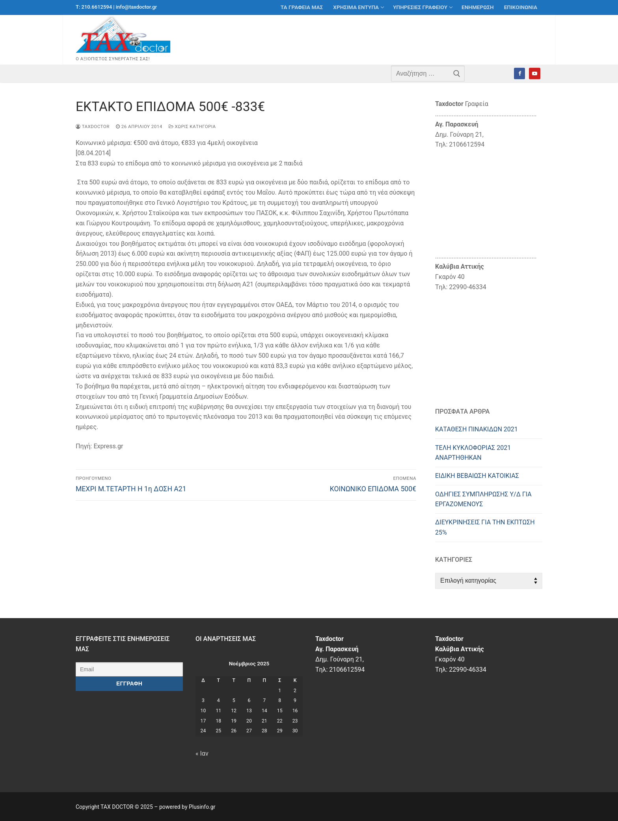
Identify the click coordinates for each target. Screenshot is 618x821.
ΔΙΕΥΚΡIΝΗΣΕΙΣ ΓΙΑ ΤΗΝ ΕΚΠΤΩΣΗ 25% (485, 527)
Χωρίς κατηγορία (192, 126)
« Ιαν (201, 753)
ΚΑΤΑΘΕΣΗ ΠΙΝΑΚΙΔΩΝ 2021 (476, 429)
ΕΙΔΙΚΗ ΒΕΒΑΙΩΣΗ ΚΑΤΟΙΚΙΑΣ (477, 475)
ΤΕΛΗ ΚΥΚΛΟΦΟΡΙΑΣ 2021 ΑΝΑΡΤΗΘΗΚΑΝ (473, 453)
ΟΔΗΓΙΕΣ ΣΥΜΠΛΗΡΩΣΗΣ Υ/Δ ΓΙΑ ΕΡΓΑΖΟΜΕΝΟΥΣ (483, 499)
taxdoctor (93, 126)
